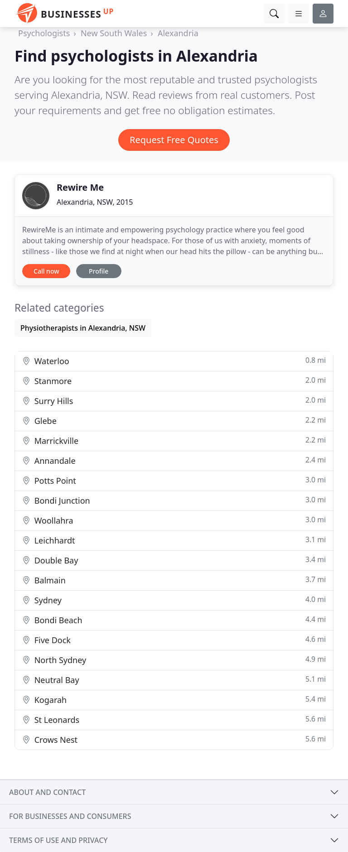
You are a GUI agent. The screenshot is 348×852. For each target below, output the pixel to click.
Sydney (174, 600)
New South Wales (114, 33)
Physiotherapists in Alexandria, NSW (82, 328)
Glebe (174, 420)
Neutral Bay (174, 679)
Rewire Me (80, 187)
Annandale (174, 460)
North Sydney (174, 659)
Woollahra (174, 520)
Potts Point (174, 480)
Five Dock (174, 639)
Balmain (174, 580)
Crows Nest (174, 739)
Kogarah (174, 699)
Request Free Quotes (174, 140)
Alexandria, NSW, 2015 (95, 202)
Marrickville (174, 440)
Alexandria (178, 33)
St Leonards (174, 719)
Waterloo (174, 360)
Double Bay (174, 560)
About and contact (47, 792)
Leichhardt (174, 540)
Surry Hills (174, 400)
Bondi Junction (174, 500)
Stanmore (174, 380)
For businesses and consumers (70, 816)
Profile (98, 271)
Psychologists (44, 33)
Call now (46, 271)
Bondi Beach (174, 620)
